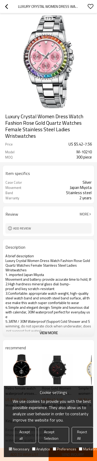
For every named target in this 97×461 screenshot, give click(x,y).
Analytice (41, 449)
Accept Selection (51, 435)
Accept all (24, 435)
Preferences (64, 449)
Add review (22, 228)
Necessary (19, 449)
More (84, 214)
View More (49, 332)
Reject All (82, 435)
